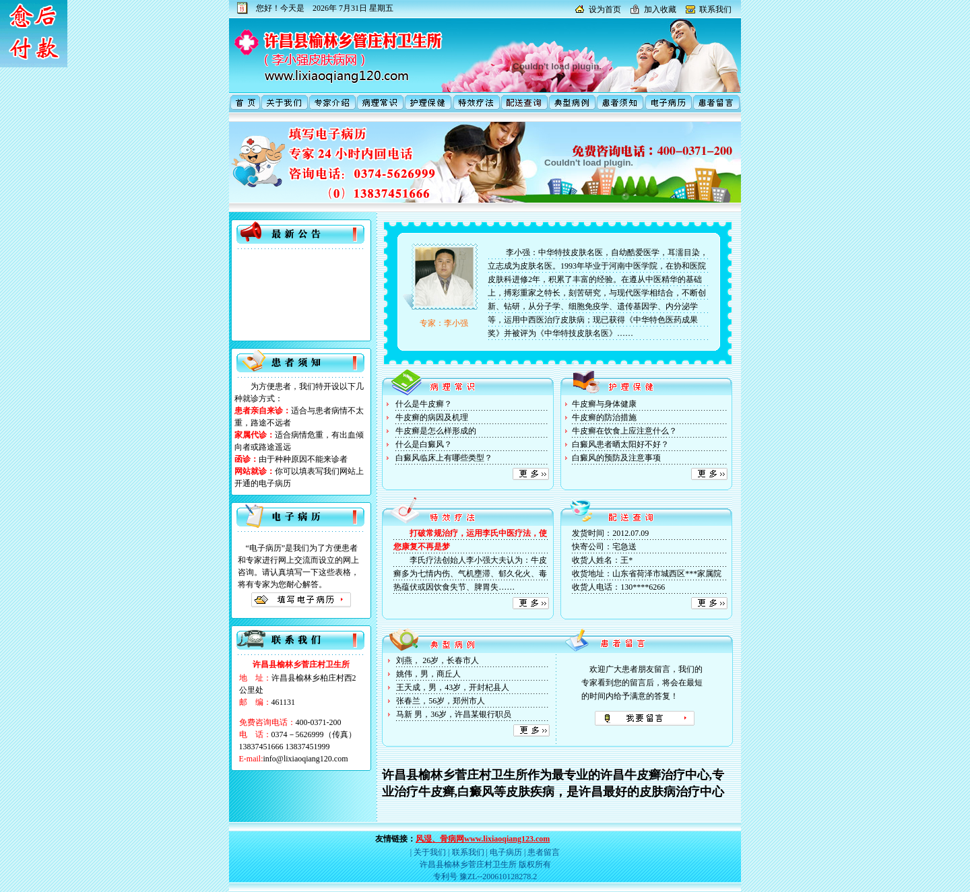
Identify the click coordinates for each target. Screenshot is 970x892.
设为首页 (605, 9)
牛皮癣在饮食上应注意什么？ (624, 431)
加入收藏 (660, 9)
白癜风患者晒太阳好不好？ (620, 444)
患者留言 (543, 852)
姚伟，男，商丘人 (428, 674)
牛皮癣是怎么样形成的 (435, 431)
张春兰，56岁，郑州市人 (440, 701)
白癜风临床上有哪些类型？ (443, 457)
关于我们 (430, 852)
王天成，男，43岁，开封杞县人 (452, 687)
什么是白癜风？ (423, 444)
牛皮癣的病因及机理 (431, 417)
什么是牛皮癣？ (423, 404)
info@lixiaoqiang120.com (305, 758)
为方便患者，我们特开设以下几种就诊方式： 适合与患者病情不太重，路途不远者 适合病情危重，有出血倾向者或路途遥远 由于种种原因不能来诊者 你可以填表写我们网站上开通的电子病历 (299, 435)
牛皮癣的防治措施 (604, 417)
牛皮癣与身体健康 (604, 404)
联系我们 (715, 9)
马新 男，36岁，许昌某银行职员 (453, 714)
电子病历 (506, 852)
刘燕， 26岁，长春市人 (437, 660)
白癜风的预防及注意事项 (616, 457)
